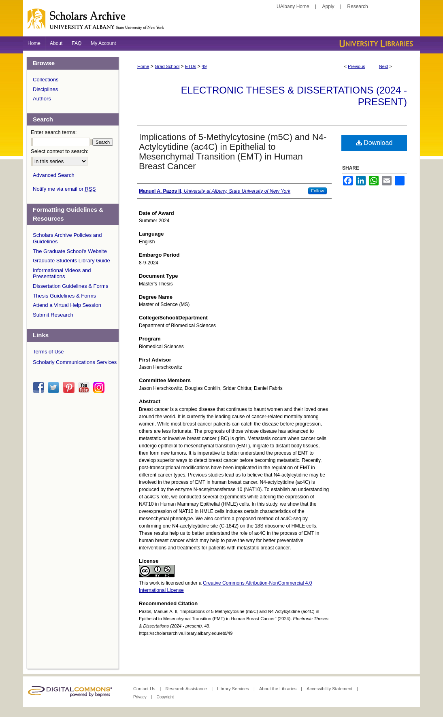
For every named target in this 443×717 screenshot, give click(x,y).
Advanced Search (54, 175)
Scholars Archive (221, 22)
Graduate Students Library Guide (71, 260)
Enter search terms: (54, 132)
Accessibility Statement (330, 688)
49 (204, 66)
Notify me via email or (64, 189)
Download (374, 142)
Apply (328, 6)
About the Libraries (278, 688)
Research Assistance (186, 688)
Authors (42, 99)
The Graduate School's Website (70, 251)
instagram (100, 387)
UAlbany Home (293, 6)
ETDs (190, 66)
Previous (356, 66)
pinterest (70, 387)
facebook (40, 387)
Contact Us (144, 688)
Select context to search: (59, 151)
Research (357, 6)
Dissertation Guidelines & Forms (70, 286)
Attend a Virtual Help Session (67, 305)
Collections (46, 80)
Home (143, 66)
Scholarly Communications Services (75, 362)
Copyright (165, 697)
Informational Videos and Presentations (62, 273)
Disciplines (45, 89)
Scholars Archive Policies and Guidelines (67, 238)
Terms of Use (48, 352)
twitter (55, 387)
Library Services (233, 688)
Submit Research (53, 315)
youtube (85, 387)
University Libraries (375, 43)
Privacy (140, 697)
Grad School (167, 66)
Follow (317, 190)
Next (383, 66)
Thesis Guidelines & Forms (64, 296)
